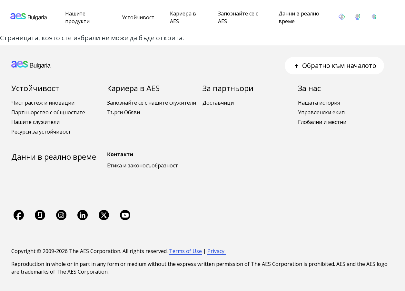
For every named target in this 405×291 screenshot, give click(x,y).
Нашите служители (35, 122)
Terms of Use (185, 251)
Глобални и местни (322, 122)
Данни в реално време (299, 17)
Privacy (216, 251)
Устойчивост (138, 17)
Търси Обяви (123, 112)
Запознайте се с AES (238, 17)
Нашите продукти (77, 17)
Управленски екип (321, 112)
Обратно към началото (334, 65)
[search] (374, 17)
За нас (309, 88)
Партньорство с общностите (48, 112)
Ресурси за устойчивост (41, 131)
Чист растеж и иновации (42, 102)
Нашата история (319, 102)
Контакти (120, 154)
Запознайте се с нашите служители (151, 102)
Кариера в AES (183, 17)
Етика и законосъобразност (142, 165)
